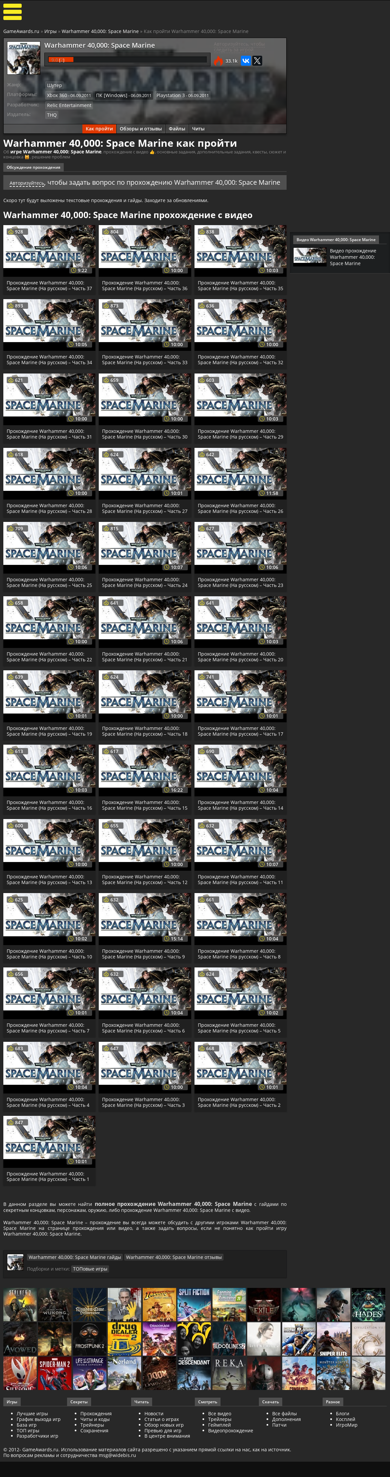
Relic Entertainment (66, 103)
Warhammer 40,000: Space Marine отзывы (157, 1325)
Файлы (177, 126)
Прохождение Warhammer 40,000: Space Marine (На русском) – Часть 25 (47, 612)
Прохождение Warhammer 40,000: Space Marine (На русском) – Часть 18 (142, 772)
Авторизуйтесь (38, 178)
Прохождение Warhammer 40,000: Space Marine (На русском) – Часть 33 (142, 373)
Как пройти (99, 126)
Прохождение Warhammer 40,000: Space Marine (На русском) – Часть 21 (142, 692)
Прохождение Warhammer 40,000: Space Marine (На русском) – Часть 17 (238, 772)
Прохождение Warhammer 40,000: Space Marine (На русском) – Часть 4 (49, 1163)
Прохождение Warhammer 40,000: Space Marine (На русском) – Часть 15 (142, 852)
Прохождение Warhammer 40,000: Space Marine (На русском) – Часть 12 (142, 932)
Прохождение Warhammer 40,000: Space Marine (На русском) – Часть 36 (142, 293)
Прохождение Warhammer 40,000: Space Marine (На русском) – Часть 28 (47, 533)
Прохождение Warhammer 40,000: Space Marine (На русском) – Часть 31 (47, 453)
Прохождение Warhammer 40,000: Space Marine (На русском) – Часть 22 (47, 692)
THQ (51, 112)
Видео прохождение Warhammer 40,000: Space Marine (356, 256)
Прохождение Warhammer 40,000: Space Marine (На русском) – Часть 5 (240, 1089)
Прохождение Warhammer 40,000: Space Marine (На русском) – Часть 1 (49, 1237)
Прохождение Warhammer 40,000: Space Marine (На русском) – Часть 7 (49, 1089)
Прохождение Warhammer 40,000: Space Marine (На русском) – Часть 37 (47, 293)
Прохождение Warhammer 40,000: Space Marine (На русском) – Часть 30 (142, 453)
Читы (198, 126)
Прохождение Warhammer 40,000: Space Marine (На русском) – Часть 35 (238, 293)
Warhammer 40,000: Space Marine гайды (69, 1325)
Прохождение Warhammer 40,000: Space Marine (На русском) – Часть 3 (144, 1163)
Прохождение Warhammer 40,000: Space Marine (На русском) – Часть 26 (238, 533)
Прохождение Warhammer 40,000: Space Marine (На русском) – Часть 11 (238, 932)
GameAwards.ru (21, 31)
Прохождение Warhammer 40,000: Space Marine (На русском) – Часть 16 (47, 852)
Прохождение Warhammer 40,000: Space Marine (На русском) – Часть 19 (47, 772)
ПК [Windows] (108, 94)
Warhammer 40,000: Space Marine (100, 31)
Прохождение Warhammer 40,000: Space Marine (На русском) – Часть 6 (144, 1089)
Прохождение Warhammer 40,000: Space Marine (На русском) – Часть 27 (142, 533)
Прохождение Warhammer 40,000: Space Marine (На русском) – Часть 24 (142, 612)
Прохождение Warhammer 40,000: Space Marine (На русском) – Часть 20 (238, 692)
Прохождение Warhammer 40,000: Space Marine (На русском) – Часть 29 (238, 453)
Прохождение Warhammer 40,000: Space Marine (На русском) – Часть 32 (238, 373)
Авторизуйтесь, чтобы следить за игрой (239, 47)
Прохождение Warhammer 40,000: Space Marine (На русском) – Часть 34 (47, 373)
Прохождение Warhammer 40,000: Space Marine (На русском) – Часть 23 (238, 612)
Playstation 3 (164, 94)
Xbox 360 (56, 94)
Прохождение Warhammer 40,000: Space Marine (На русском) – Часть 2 (240, 1163)
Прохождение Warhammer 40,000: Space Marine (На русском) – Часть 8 (240, 1009)
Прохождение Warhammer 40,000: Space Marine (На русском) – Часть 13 (47, 932)
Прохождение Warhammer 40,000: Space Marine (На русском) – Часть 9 (144, 1009)
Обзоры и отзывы (141, 126)
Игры (50, 31)
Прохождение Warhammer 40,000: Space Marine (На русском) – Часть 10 (47, 1011)
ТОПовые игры (88, 1337)
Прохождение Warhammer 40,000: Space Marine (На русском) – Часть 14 (238, 852)
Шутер (54, 85)
